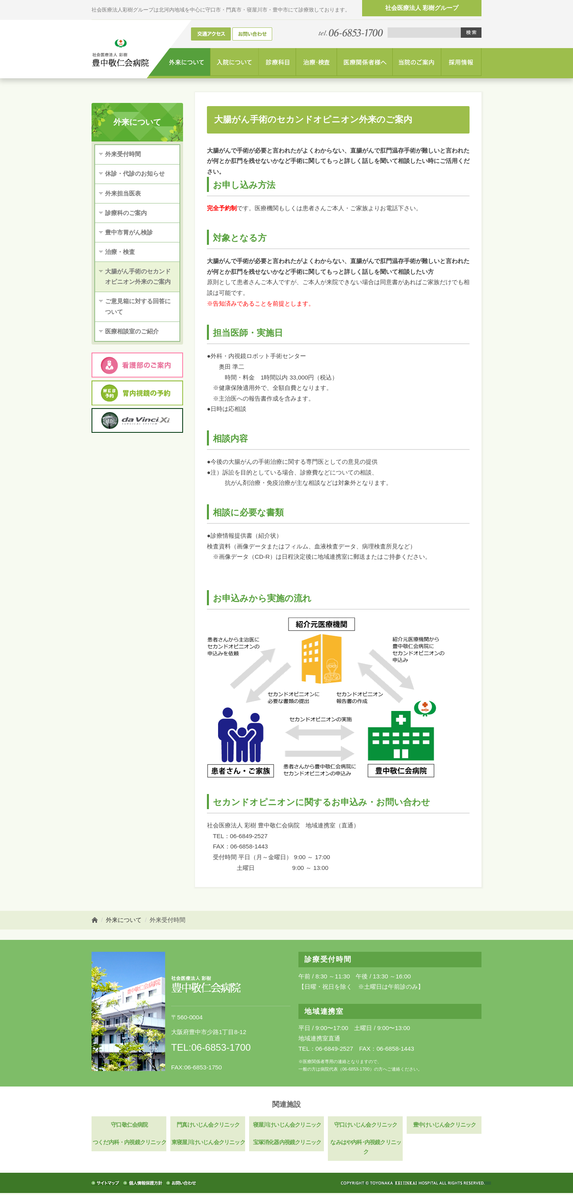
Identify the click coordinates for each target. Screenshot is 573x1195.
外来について (124, 919)
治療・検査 (120, 253)
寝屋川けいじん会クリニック (286, 1125)
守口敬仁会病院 (129, 1125)
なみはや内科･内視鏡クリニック (365, 1148)
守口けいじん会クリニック (365, 1125)
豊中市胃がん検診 (129, 233)
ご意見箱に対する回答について (138, 308)
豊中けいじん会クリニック (444, 1125)
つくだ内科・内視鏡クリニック (129, 1144)
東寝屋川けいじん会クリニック (208, 1144)
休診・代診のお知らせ (135, 173)
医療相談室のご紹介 (132, 333)
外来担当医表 (123, 193)
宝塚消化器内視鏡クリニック (286, 1144)
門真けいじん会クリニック (207, 1125)
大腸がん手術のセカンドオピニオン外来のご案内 (138, 278)
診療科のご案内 (126, 213)
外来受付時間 (123, 154)
